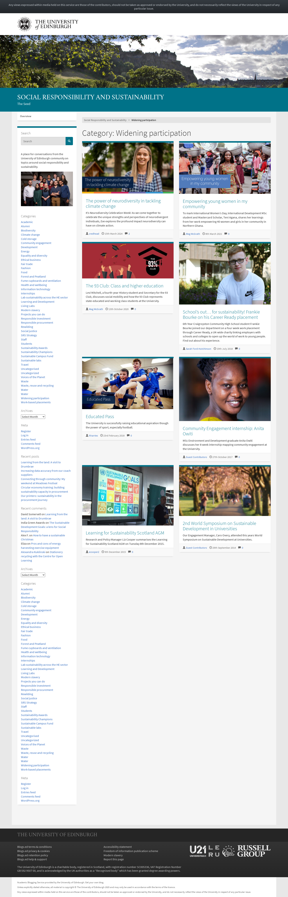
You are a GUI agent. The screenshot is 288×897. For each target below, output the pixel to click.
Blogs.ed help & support (32, 859)
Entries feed (28, 439)
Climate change (30, 234)
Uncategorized (30, 373)
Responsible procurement (37, 322)
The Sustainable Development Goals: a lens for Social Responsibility (45, 527)
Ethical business (31, 260)
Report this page (114, 859)
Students (26, 343)
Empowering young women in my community (215, 203)
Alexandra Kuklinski (33, 552)
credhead (94, 233)
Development (29, 247)
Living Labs (28, 306)
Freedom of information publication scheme (131, 851)
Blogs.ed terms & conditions (34, 847)
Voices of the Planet (33, 377)
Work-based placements (36, 402)
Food (24, 272)
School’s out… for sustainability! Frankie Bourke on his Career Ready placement (221, 314)
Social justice (29, 331)
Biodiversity (28, 230)
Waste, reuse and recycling (37, 385)
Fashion (26, 268)
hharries (93, 435)
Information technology (35, 289)
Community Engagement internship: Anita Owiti (223, 431)
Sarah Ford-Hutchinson (198, 348)
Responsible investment (36, 318)
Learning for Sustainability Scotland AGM (125, 533)
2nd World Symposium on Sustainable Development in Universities (219, 526)
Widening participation (35, 398)
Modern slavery (30, 310)
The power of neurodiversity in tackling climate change (123, 203)
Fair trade (27, 264)
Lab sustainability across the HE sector (44, 297)
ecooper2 (94, 552)
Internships (28, 293)
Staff (24, 339)
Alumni (25, 226)
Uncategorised (30, 369)
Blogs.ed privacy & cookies (33, 851)
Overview (25, 116)
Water (24, 390)
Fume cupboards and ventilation (41, 280)
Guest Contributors (196, 457)
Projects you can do (33, 314)
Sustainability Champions (37, 352)
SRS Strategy (29, 335)
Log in (24, 435)
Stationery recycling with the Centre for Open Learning (42, 556)
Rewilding (27, 327)
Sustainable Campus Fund (37, 356)
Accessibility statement (118, 847)
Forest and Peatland (33, 276)
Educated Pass (100, 416)
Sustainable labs (31, 360)
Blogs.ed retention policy (32, 855)
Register (26, 431)
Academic (27, 222)
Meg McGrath (193, 233)
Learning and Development (37, 301)
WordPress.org (30, 448)
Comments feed (30, 443)
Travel (24, 364)
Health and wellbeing (34, 285)
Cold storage (29, 239)
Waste (24, 381)
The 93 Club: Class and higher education (124, 286)
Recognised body (106, 870)
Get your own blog (94, 882)
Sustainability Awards (34, 348)
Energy (25, 251)
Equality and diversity (34, 255)
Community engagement (36, 243)
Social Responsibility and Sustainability (90, 97)
